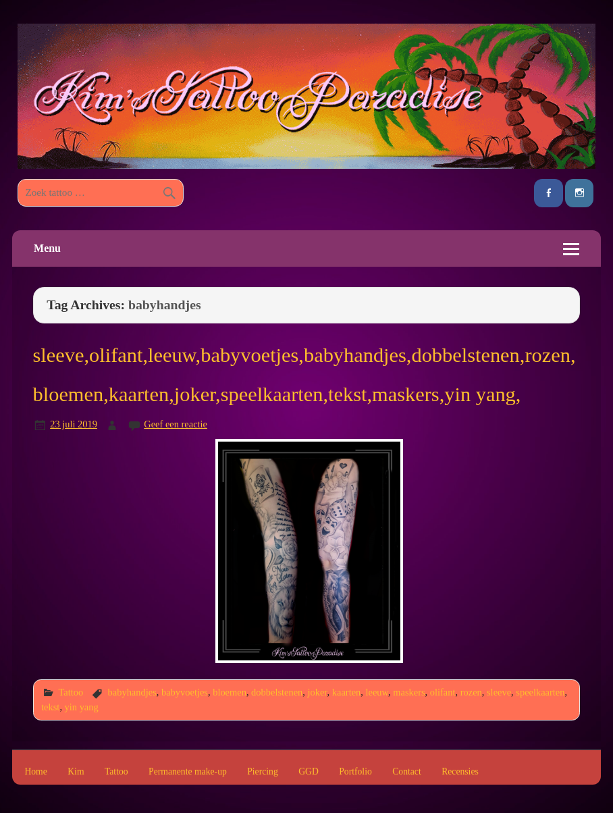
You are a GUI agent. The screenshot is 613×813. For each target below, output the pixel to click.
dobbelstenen (276, 692)
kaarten (346, 692)
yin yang (82, 707)
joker (317, 692)
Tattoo (70, 692)
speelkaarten (540, 692)
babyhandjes (132, 692)
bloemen (229, 692)
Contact (406, 772)
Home (35, 772)
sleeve (499, 692)
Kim (76, 772)
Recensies (460, 772)
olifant (443, 692)
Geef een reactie (175, 424)
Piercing (262, 772)
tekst (50, 707)
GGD (308, 772)
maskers (409, 692)
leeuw (377, 692)
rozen (471, 692)
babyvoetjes (184, 692)
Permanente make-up (188, 772)
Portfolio (355, 772)
